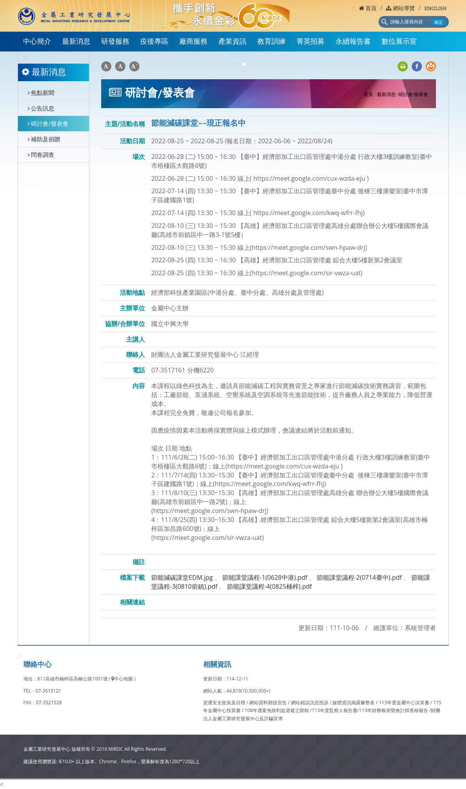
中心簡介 (37, 42)
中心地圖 (122, 678)
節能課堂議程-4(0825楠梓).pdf (269, 586)
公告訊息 (41, 108)
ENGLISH (435, 9)
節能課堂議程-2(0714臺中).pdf (359, 577)
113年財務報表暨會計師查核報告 (393, 710)
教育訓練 (271, 42)
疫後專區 (154, 42)
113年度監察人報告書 (334, 710)
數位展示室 (399, 42)
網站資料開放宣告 (268, 702)
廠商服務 (193, 42)
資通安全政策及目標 (224, 702)
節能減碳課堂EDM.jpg (182, 577)
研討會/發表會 (48, 123)
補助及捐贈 (44, 139)
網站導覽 (400, 9)
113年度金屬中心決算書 (404, 702)
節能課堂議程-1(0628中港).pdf (264, 577)
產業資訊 (232, 42)
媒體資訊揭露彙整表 (354, 702)
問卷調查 (41, 155)
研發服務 (115, 42)
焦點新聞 (41, 92)
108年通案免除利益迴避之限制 (277, 710)
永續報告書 (353, 42)
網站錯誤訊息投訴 (310, 702)
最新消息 (76, 42)
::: (353, 8)
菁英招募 (310, 42)
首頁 (368, 9)
